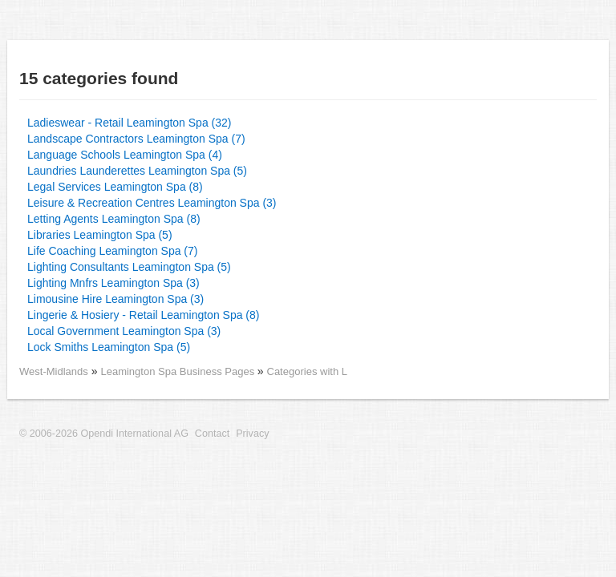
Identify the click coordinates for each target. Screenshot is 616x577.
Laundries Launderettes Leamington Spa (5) (137, 170)
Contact (212, 433)
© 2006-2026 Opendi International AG (103, 433)
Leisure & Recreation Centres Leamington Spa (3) (152, 202)
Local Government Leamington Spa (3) (124, 331)
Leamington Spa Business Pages (178, 371)
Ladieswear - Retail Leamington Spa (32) (129, 122)
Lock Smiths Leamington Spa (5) (108, 347)
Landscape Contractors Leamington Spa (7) (136, 138)
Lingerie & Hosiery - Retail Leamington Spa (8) (143, 315)
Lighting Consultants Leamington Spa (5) (129, 266)
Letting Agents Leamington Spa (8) (114, 218)
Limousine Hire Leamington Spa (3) (115, 299)
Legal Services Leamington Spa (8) (115, 186)
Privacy (252, 433)
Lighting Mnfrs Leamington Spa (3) (113, 282)
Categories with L (306, 371)
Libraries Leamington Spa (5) (99, 234)
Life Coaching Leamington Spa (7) (112, 250)
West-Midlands (53, 371)
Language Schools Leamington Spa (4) (124, 154)
